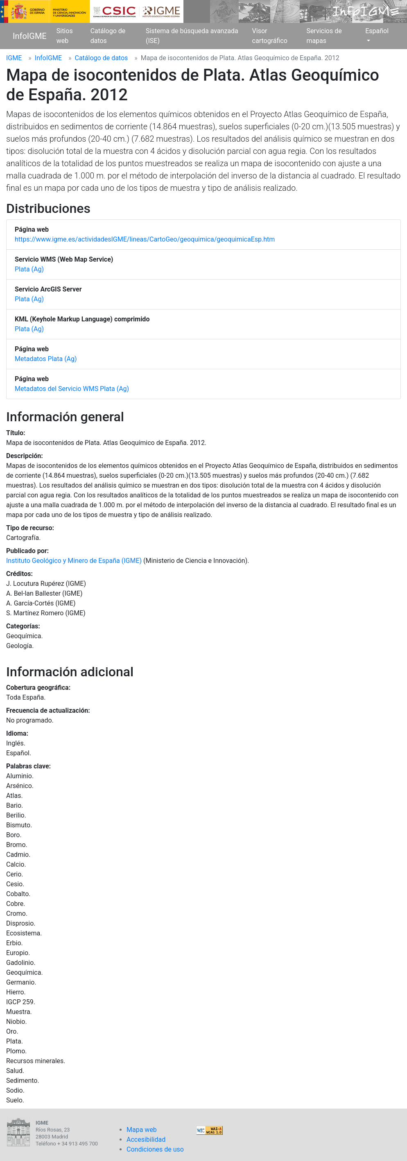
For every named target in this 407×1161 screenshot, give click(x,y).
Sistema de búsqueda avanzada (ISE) (192, 36)
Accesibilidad (146, 1139)
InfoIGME (30, 36)
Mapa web (142, 1130)
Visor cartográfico (269, 36)
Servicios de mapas (323, 36)
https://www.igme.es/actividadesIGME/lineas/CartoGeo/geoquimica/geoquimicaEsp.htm (145, 239)
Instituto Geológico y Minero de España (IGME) (74, 561)
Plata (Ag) (29, 269)
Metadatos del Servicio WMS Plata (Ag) (72, 389)
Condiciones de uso (155, 1149)
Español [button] (377, 31)
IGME (14, 58)
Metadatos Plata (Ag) (46, 359)
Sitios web (65, 36)
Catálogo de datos (108, 36)
